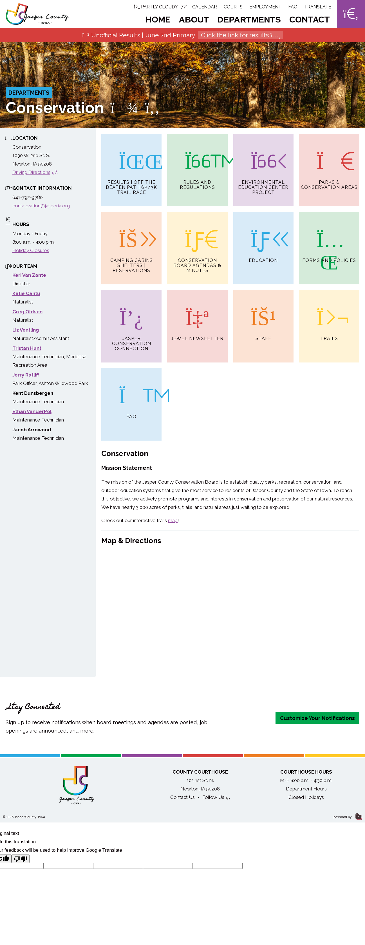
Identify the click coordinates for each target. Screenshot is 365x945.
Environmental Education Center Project (263, 164)
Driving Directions (35, 172)
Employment (265, 7)
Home (157, 19)
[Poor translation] (21, 861)
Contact (309, 19)
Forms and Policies (329, 238)
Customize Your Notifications (317, 720)
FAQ (292, 7)
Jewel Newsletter (197, 316)
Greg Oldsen (27, 311)
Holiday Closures (30, 250)
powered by (347, 819)
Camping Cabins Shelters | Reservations (131, 243)
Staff (263, 316)
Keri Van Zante (29, 275)
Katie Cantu (26, 293)
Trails (329, 316)
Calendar (204, 7)
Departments (249, 19)
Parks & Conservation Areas (329, 162)
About (194, 19)
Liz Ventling (25, 330)
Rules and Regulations (197, 162)
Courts (233, 7)
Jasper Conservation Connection (131, 321)
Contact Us (182, 799)
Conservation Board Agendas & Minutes (197, 243)
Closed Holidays (306, 799)
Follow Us (216, 799)
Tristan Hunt (26, 348)
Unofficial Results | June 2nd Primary (182, 35)
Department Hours (306, 791)
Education (263, 238)
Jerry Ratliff (25, 375)
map (173, 522)
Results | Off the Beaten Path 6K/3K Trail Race (131, 164)
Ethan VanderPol (31, 411)
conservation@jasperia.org (41, 206)
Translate (317, 7)
